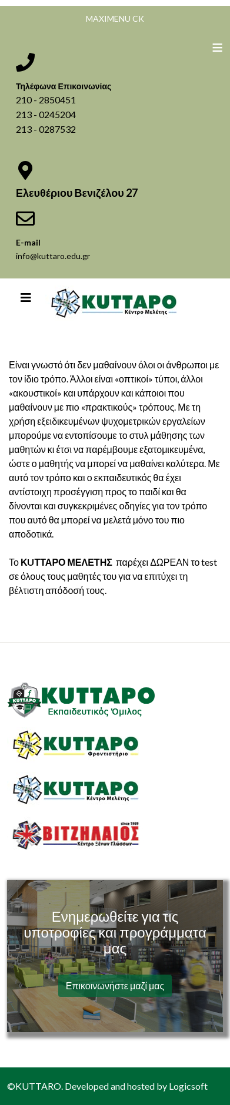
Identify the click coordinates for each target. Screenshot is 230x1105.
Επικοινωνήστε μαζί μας (115, 985)
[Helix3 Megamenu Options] (26, 297)
